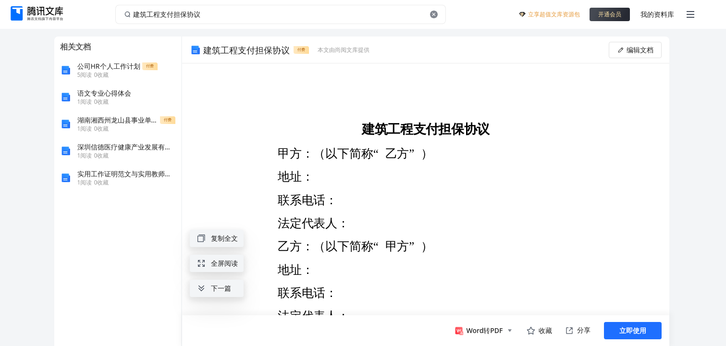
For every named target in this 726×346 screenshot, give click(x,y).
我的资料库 (657, 14)
